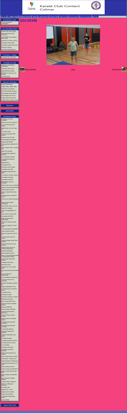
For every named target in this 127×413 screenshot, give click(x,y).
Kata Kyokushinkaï (85, 17)
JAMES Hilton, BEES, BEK (9, 86)
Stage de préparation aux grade (8, 335)
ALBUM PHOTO (43, 17)
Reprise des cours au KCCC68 (7, 182)
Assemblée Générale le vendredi (8, 159)
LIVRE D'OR (54, 17)
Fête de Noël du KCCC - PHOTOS (8, 34)
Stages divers (5, 162)
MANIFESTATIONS (25, 17)
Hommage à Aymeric (7, 177)
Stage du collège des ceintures (7, 384)
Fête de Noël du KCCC (7, 189)
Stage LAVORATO (6, 307)
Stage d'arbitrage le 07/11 (8, 286)
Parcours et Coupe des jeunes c (10, 199)
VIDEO (34, 17)
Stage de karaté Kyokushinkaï (9, 187)
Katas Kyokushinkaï (7, 84)
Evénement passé (9, 116)
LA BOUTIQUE (5, 76)
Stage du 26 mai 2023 (7, 392)
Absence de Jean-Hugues (8, 31)
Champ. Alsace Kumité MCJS (9, 369)
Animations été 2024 (7, 179)
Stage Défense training (7, 71)
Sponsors (9, 105)
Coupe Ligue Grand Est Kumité (8, 259)
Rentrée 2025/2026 (6, 251)
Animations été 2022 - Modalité (7, 350)
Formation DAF (5, 387)
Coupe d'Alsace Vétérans (8, 381)
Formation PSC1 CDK (7, 68)
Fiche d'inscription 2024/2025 (9, 229)
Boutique (95, 17)
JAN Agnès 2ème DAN (7, 43)
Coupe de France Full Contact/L (7, 280)
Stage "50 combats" (7, 208)
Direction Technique (9, 82)
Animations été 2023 (7, 169)
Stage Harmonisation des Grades (8, 353)
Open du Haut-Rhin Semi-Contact (8, 244)
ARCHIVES (10, 111)
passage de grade (6, 294)
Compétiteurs (63, 17)
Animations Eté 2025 (7, 216)
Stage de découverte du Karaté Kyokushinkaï (8, 248)
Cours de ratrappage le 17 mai (8, 211)
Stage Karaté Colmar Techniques (7, 203)
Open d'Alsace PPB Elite (8, 309)
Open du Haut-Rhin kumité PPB (8, 192)
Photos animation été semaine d (10, 271)
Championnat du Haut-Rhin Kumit (9, 196)
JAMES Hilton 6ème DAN (8, 98)
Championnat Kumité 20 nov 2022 (9, 363)
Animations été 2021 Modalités (7, 119)
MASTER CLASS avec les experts (8, 73)
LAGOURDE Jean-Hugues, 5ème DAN (9, 37)
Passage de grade (6, 338)
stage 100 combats (6, 151)
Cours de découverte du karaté (8, 125)
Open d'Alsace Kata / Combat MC (9, 148)
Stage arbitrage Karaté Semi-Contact (9, 241)
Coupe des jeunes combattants (6, 23)
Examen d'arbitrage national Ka (9, 283)
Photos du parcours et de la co (9, 234)
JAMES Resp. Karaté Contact (9, 100)
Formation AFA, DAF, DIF (8, 57)
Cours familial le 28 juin (8, 157)
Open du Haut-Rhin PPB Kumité (8, 134)
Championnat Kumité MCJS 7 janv (9, 144)
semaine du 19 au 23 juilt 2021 (8, 267)
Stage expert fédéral (7, 142)
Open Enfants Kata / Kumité (9, 356)
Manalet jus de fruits (7, 299)
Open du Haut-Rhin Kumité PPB (9, 371)
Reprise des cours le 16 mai (9, 206)
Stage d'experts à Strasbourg (9, 361)
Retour (73, 69)
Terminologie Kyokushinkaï (9, 93)
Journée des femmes (7, 329)
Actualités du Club (9, 63)
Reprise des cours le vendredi (9, 185)
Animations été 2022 (7, 347)
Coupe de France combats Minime (8, 304)
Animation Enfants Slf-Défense (7, 332)
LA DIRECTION (12, 17)
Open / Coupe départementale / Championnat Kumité (10, 256)
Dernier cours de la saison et (9, 122)
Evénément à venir (9, 20)
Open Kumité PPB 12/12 (8, 301)
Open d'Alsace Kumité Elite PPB (9, 375)
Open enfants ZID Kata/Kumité (6, 274)
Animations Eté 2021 (7, 262)
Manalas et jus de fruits (8, 137)
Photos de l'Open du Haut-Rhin (8, 222)
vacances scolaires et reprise (9, 297)
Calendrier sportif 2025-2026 (9, 45)
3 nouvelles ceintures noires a (9, 175)
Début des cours (6, 264)
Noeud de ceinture (6, 47)
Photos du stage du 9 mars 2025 (9, 226)
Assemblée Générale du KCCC (8, 397)
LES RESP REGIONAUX (8, 49)
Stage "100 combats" (7, 394)
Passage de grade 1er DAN (9, 340)
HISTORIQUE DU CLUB (8, 95)
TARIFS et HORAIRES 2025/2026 (7, 65)
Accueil (3, 17)
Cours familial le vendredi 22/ (9, 277)
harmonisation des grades (8, 139)
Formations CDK (6, 165)
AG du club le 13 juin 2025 (8, 214)
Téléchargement (74, 17)
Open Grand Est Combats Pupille (8, 319)
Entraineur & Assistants (8, 89)
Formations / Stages (10, 55)
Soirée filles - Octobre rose (8, 358)
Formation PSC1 (6, 131)
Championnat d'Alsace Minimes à (7, 312)
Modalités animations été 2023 (8, 172)
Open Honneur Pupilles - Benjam (8, 378)
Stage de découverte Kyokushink (7, 219)
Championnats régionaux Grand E (8, 154)
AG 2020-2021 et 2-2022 (8, 342)
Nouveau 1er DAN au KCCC (9, 40)
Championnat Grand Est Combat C (8, 322)
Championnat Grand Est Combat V (8, 326)
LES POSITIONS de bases (9, 91)
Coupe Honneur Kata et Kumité (8, 315)
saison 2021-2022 (10, 405)
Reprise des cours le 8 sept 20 (9, 128)
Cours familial (5, 345)
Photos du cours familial (8, 167)
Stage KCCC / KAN (6, 389)
